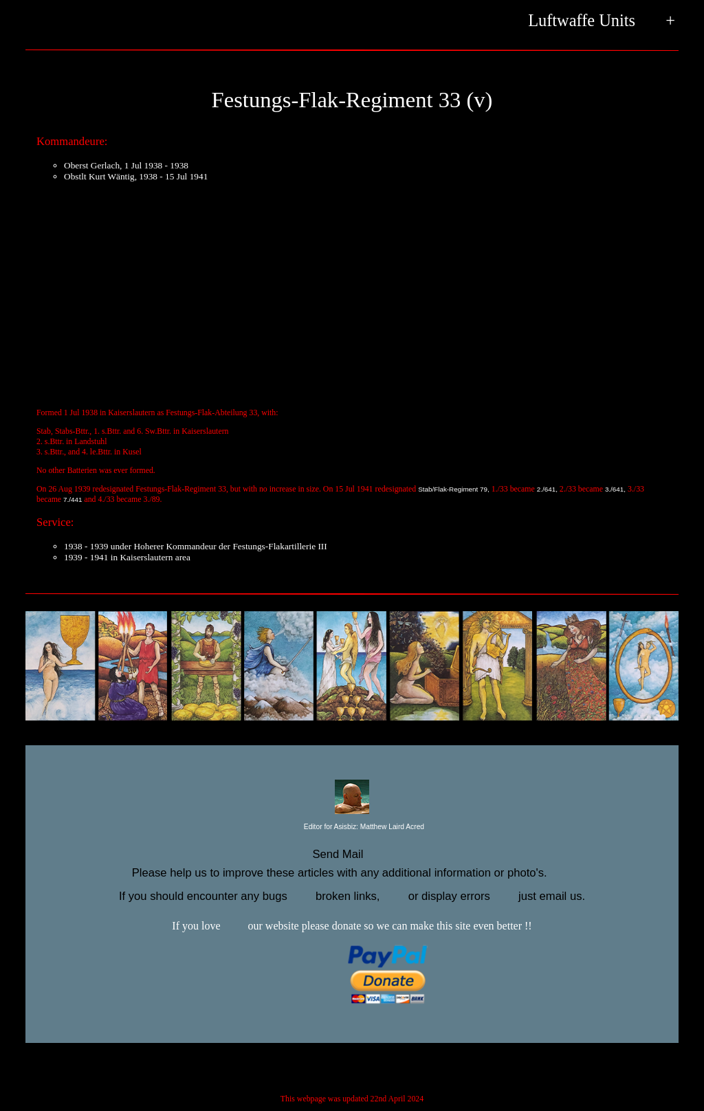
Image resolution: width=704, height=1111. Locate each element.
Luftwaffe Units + (601, 21)
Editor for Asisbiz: (352, 827)
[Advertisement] (352, 289)
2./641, (547, 489)
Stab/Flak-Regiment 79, (454, 489)
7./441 (72, 499)
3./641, (615, 489)
